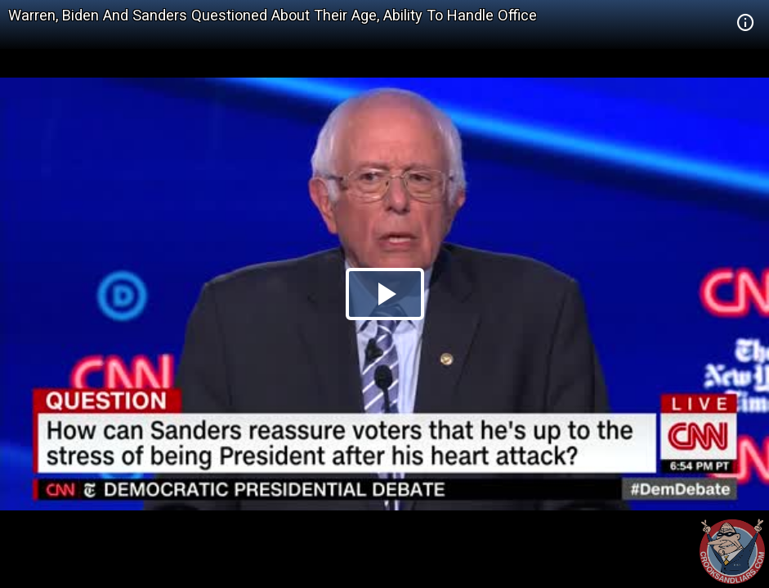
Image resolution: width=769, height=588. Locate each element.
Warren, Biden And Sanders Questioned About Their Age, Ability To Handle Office (272, 15)
